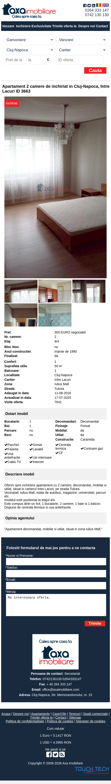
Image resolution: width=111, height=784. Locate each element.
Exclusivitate (41, 26)
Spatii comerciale (95, 717)
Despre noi (21, 717)
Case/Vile (59, 717)
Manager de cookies (90, 724)
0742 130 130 (97, 15)
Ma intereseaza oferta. (56, 607)
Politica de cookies (60, 724)
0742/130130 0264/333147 (62, 682)
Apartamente (40, 717)
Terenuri (74, 717)
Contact (102, 26)
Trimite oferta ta (64, 26)
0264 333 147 (97, 10)
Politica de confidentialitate (25, 724)
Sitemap (75, 721)
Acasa (5, 717)
